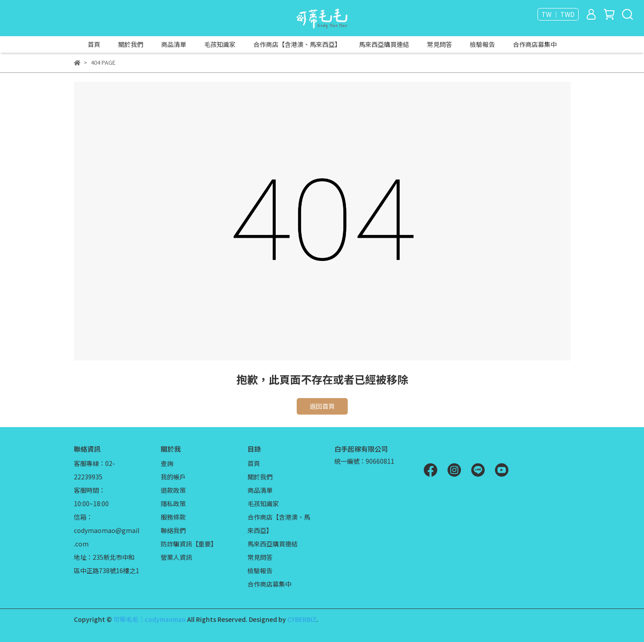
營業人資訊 (176, 557)
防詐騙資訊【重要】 (189, 543)
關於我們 (130, 44)
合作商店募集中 (535, 44)
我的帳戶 (173, 476)
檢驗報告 (482, 44)
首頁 (94, 44)
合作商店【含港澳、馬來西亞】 (297, 44)
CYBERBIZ (301, 619)
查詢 (167, 463)
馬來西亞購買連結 (384, 44)
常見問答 (439, 44)
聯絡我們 (173, 530)
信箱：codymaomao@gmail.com (106, 530)
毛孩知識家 (219, 44)
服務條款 (173, 516)
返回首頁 (322, 406)
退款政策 (173, 490)
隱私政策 (173, 503)
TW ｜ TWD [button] (558, 14)
